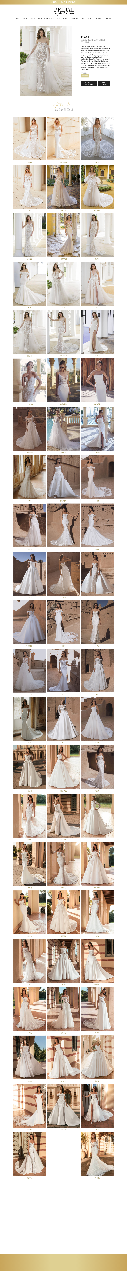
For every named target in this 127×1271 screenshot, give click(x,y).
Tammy (97, 499)
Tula (97, 790)
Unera (63, 935)
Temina (29, 596)
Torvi (97, 741)
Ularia (29, 838)
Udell (30, 790)
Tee (97, 596)
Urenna (97, 983)
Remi (63, 306)
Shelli (63, 451)
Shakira (30, 403)
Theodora (29, 645)
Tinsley (63, 741)
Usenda (63, 1032)
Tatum (97, 548)
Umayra (63, 886)
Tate (29, 500)
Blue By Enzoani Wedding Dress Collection (93, 40)
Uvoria (97, 1176)
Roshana (97, 354)
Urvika (30, 1032)
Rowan (29, 354)
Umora (29, 935)
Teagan (63, 596)
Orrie (30, 209)
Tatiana (63, 548)
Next (75, 59)
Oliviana (63, 161)
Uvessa (63, 1128)
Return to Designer (104, 82)
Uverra (30, 1128)
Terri (63, 645)
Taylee (29, 548)
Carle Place (85, 75)
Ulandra (63, 790)
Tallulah (63, 499)
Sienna (97, 451)
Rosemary (63, 354)
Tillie (30, 693)
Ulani (97, 838)
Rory (30, 306)
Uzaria (29, 1177)
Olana (30, 161)
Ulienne (97, 886)
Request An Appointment (89, 82)
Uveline (63, 1080)
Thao (97, 645)
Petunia (97, 209)
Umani (30, 886)
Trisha (29, 741)
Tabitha (30, 451)
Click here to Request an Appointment (63, 2)
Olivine (97, 161)
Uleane (63, 838)
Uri (30, 983)
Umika (97, 935)
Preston (63, 258)
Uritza (63, 983)
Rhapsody (97, 306)
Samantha (63, 403)
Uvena (97, 1128)
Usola (30, 1080)
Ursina (97, 1031)
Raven (97, 258)
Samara (97, 403)
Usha (97, 1080)
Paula (63, 209)
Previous (17, 59)
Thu (63, 693)
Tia (97, 693)
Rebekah (30, 258)
